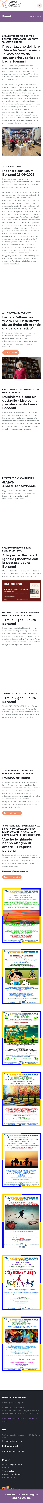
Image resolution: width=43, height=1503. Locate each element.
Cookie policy (8, 1471)
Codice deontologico (11, 1474)
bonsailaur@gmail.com (12, 1441)
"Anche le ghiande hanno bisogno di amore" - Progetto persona (17, 845)
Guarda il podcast (12, 813)
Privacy (5, 1468)
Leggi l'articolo (11, 352)
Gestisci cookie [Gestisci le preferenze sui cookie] (8, 1477)
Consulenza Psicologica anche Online (21, 1496)
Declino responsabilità (12, 1464)
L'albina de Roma (16, 778)
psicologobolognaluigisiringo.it (15, 1451)
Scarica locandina (12, 877)
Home (32, 16)
